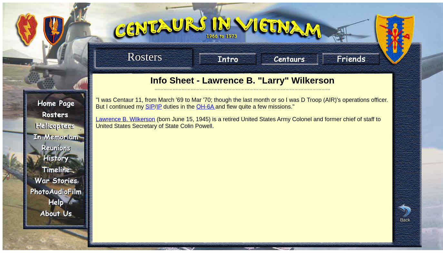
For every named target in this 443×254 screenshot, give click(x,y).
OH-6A (205, 106)
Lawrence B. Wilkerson (125, 119)
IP (159, 106)
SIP (150, 106)
